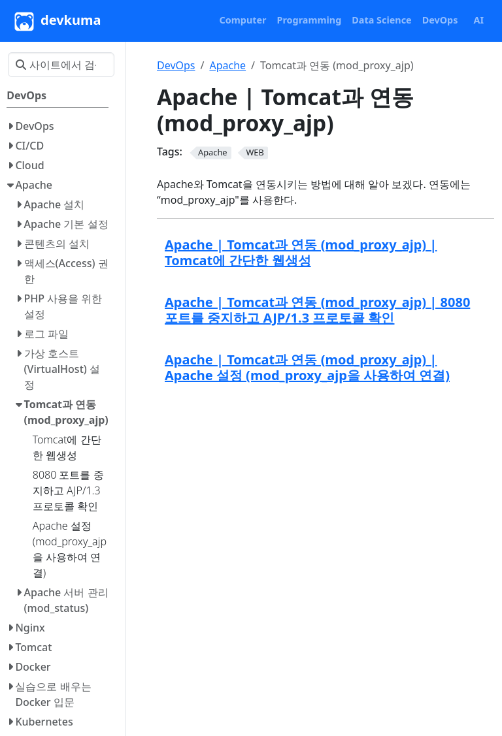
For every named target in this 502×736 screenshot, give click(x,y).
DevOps (176, 65)
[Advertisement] (325, 493)
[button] (243, 20)
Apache (227, 65)
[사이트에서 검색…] (61, 64)
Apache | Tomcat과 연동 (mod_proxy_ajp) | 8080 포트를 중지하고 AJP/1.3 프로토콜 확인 (317, 310)
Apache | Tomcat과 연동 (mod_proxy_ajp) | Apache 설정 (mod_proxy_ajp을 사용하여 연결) (307, 367)
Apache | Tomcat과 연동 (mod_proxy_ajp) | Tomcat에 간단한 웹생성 (301, 252)
